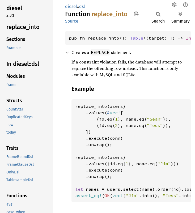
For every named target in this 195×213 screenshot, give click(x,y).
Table (136, 38)
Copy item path (136, 13)
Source (71, 21)
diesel (71, 6)
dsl (82, 6)
